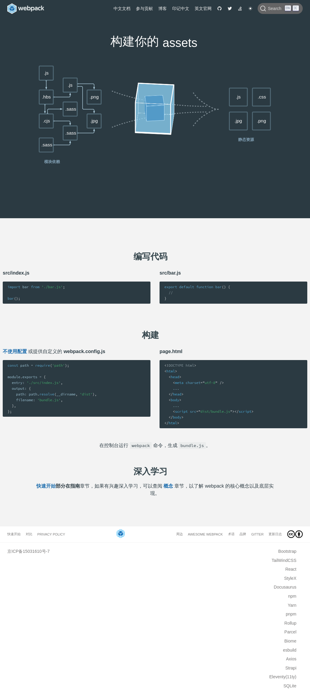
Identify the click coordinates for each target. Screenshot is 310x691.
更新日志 (275, 534)
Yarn (292, 605)
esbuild (289, 650)
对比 (29, 534)
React (290, 569)
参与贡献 (144, 8)
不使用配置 (15, 351)
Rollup (290, 623)
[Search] (280, 8)
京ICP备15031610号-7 (28, 551)
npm (292, 596)
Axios (291, 658)
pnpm (291, 614)
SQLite (289, 685)
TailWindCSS (284, 560)
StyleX (290, 578)
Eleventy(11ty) (282, 676)
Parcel (290, 631)
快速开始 (46, 486)
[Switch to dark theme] (250, 8)
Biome (290, 641)
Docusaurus (285, 587)
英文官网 (203, 8)
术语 (231, 534)
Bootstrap (287, 551)
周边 (179, 534)
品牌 (242, 534)
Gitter (257, 534)
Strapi (290, 668)
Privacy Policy (51, 534)
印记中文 (180, 8)
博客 (162, 8)
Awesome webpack (205, 534)
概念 (168, 486)
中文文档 (122, 8)
